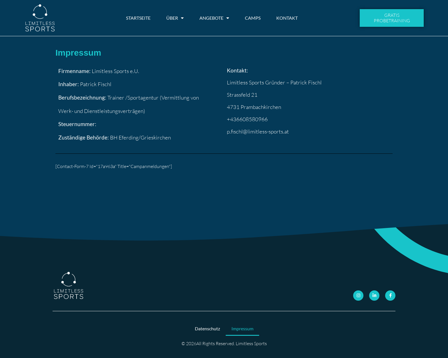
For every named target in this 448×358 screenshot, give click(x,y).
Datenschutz (207, 328)
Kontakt (287, 18)
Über (175, 18)
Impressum (242, 328)
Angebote (214, 18)
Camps (253, 18)
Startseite (138, 18)
